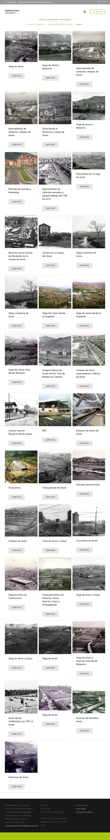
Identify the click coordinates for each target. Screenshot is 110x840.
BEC (44, 438)
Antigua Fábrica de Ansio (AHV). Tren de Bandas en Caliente (53, 381)
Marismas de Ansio (18, 784)
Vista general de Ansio (54, 495)
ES (104, 2)
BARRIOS (40, 32)
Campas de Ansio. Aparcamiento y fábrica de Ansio (88, 381)
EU (100, 2)
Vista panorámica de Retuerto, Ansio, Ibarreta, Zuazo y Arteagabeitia (53, 607)
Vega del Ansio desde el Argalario (53, 322)
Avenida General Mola (88, 492)
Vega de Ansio (16, 74)
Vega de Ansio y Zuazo (88, 602)
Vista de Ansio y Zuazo (54, 548)
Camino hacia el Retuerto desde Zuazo (20, 440)
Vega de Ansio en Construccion (17, 604)
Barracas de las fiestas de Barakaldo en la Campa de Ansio (20, 263)
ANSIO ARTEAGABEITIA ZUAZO (60, 32)
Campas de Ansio (17, 548)
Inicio (31, 32)
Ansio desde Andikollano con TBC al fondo (20, 729)
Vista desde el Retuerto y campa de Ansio (53, 139)
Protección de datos (84, 819)
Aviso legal (80, 816)
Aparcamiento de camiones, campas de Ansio (87, 79)
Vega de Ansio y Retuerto (50, 74)
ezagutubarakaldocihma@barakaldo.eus (21, 833)
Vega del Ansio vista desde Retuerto (19, 379)
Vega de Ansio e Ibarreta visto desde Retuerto (86, 668)
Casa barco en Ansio (87, 548)
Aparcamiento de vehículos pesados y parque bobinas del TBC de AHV (55, 201)
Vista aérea (14, 495)
